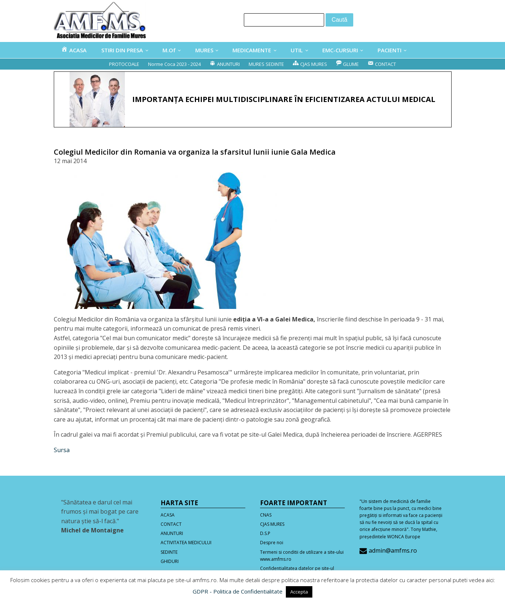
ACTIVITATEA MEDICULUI (186, 542)
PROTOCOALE (124, 64)
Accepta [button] (299, 591)
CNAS (265, 515)
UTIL (297, 50)
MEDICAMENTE (251, 50)
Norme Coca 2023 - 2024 (174, 64)
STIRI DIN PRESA (122, 50)
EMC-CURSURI (340, 50)
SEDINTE (169, 552)
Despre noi (271, 542)
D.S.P (265, 533)
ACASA (168, 515)
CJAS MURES (272, 524)
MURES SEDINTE (266, 64)
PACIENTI (389, 50)
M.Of (169, 50)
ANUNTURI (172, 533)
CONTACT (171, 524)
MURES (204, 50)
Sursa (62, 450)
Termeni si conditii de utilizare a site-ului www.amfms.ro (302, 555)
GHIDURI (170, 561)
